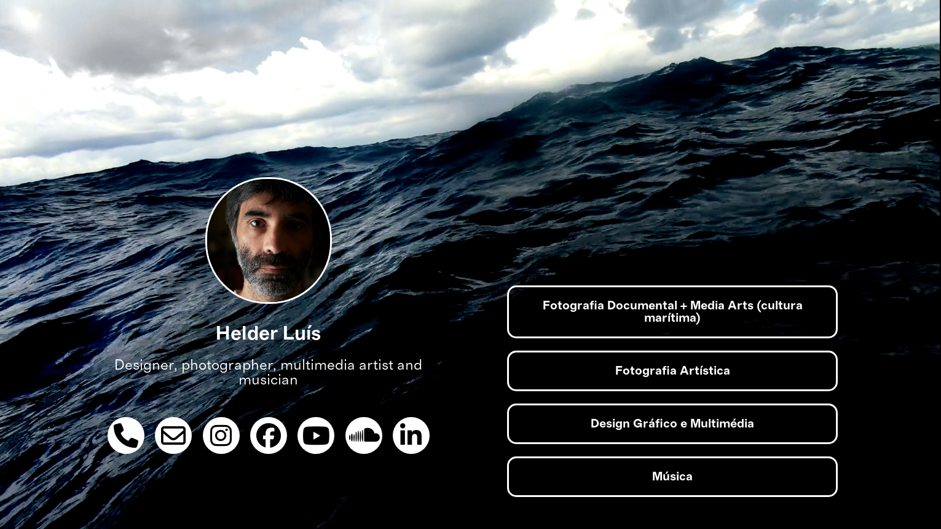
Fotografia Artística (672, 371)
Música (672, 477)
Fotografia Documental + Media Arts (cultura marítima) (673, 312)
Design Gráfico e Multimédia (672, 424)
